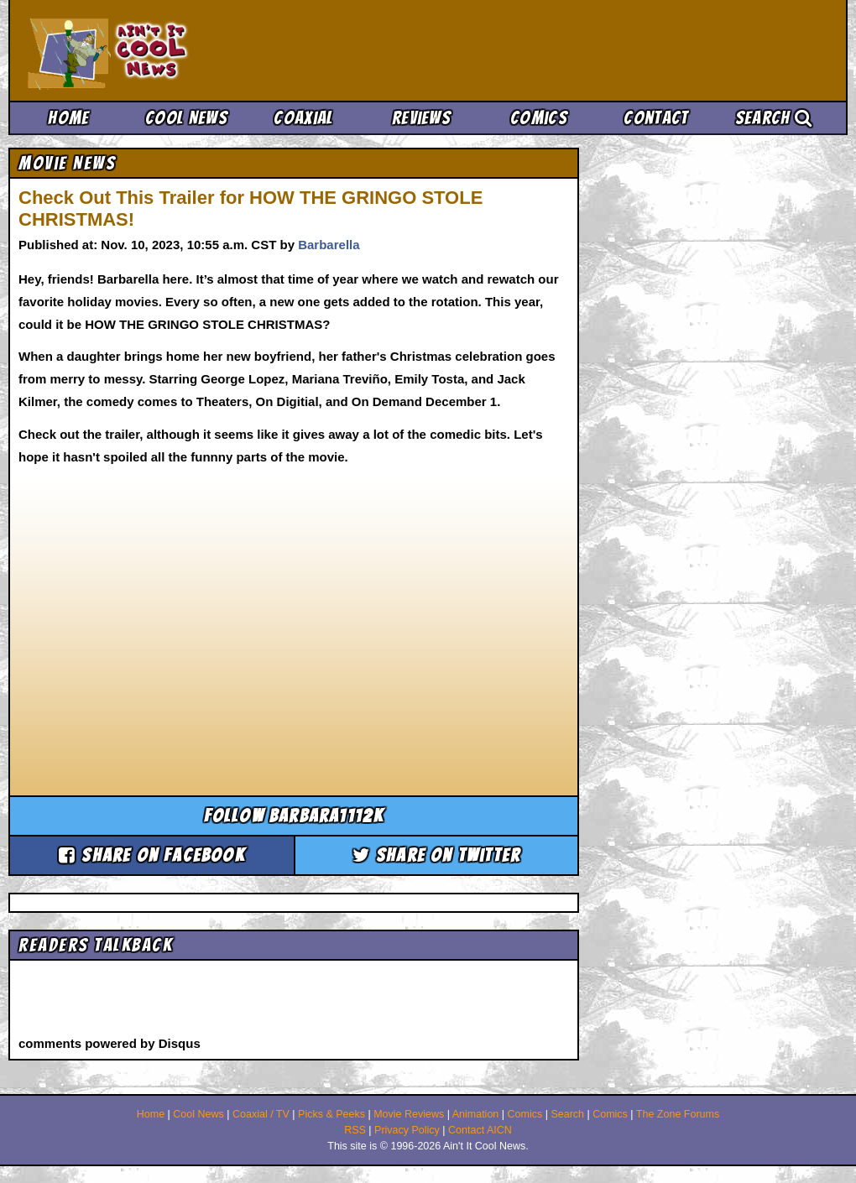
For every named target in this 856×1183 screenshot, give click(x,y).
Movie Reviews (408, 1114)
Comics (538, 118)
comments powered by (109, 1043)
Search (773, 118)
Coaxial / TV (261, 1114)
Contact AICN (480, 1130)
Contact (656, 118)
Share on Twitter (436, 855)
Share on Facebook (152, 855)
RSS (355, 1130)
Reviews (421, 118)
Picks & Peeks (331, 1114)
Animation (475, 1114)
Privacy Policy (407, 1130)
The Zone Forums (677, 1114)
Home (68, 118)
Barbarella (328, 244)
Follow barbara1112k (294, 816)
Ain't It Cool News (151, 50)
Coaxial (303, 118)
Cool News (186, 118)
